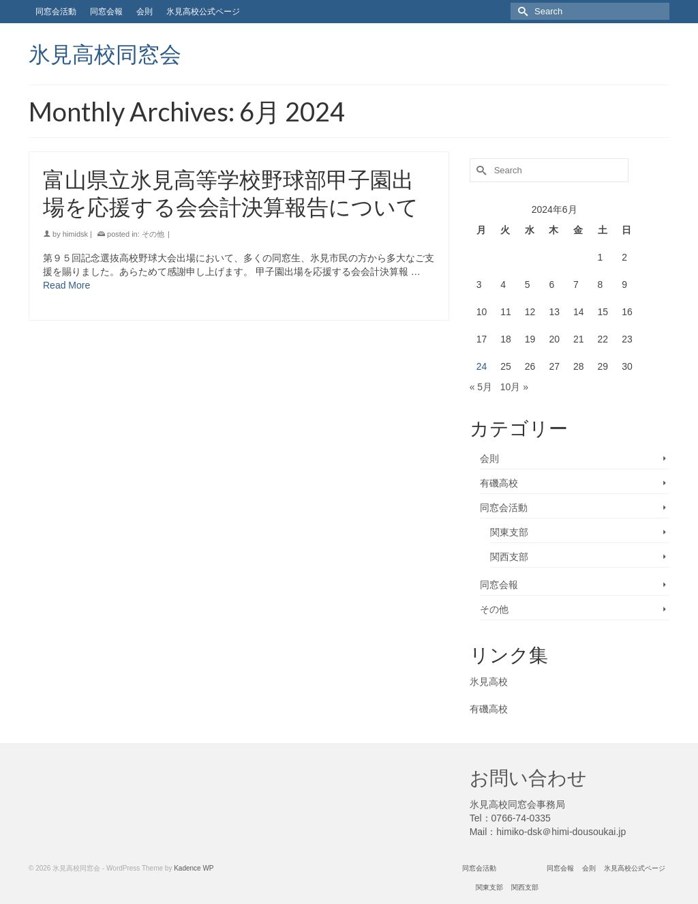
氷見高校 (489, 681)
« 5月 (481, 386)
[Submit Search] (521, 11)
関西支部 (509, 556)
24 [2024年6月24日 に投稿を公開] (481, 366)
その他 (153, 234)
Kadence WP (193, 868)
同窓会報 (499, 584)
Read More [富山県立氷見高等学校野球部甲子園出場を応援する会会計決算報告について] (66, 285)
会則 (489, 458)
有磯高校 (499, 483)
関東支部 (509, 532)
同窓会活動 (504, 507)
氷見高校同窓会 (105, 53)
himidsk (75, 234)
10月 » (514, 386)
